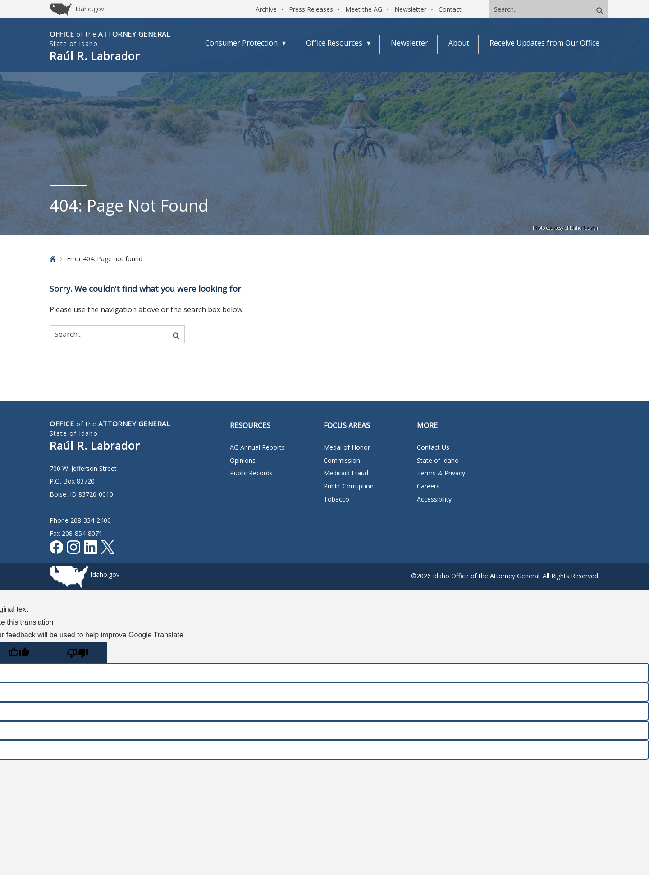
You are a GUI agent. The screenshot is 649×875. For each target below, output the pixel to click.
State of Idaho (438, 460)
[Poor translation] (77, 652)
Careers (428, 486)
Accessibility (434, 499)
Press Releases (311, 9)
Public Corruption (349, 486)
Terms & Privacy (441, 473)
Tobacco (336, 499)
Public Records (251, 473)
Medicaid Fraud (346, 473)
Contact (450, 9)
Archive (266, 9)
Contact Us (433, 447)
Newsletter (410, 9)
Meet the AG (363, 9)
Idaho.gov (105, 574)
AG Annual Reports (257, 447)
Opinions (243, 460)
